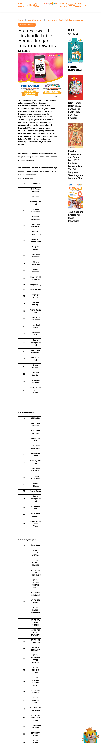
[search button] (86, 5)
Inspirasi (71, 5)
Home (20, 20)
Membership (29, 5)
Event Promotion (35, 20)
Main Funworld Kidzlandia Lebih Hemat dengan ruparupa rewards (73, 20)
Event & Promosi (63, 5)
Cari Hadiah (36, 5)
